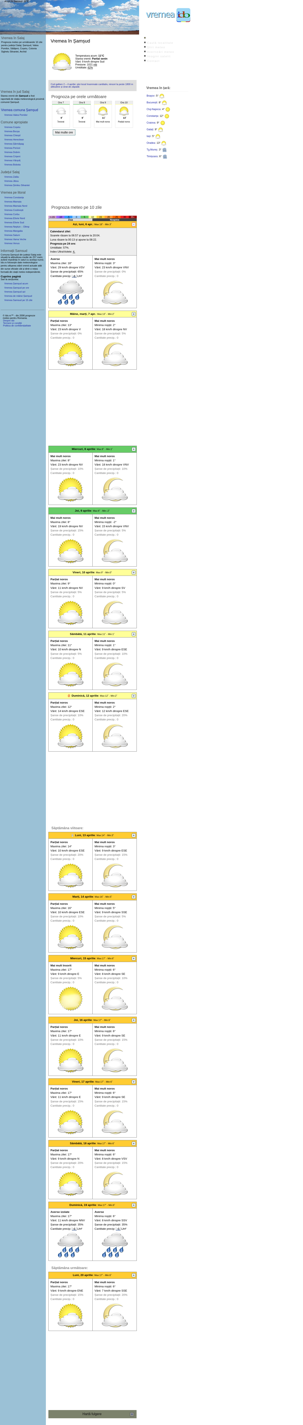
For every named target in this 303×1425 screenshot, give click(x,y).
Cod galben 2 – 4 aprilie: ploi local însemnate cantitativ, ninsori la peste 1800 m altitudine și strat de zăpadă (92, 85)
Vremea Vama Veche (15, 239)
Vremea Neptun (12, 226)
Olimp (26, 226)
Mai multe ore (64, 132)
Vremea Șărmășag (14, 143)
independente (33, 272)
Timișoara (152, 156)
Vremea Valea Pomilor (16, 115)
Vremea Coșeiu (12, 127)
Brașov (150, 95)
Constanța (152, 115)
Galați (150, 129)
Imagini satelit (159, 56)
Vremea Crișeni (12, 156)
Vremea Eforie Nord (14, 218)
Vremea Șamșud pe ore (16, 287)
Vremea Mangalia (13, 231)
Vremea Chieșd (12, 135)
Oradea (151, 142)
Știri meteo (156, 47)
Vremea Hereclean (14, 139)
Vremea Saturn (12, 235)
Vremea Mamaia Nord (15, 206)
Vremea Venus (12, 243)
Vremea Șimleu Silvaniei (17, 185)
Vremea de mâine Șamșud (18, 296)
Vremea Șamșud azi (14, 291)
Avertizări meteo (160, 51)
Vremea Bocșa (12, 131)
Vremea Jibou (11, 181)
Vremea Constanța (14, 197)
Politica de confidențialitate (17, 325)
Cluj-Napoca (154, 109)
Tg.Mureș (152, 149)
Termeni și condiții (12, 323)
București (152, 102)
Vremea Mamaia (12, 201)
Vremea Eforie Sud (14, 222)
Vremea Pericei (12, 148)
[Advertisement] (92, 168)
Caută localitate (160, 42)
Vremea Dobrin (12, 152)
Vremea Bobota (12, 164)
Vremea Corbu (11, 214)
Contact (153, 61)
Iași (149, 136)
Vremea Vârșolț (12, 160)
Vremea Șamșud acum (16, 283)
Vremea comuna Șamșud (19, 110)
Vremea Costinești (13, 210)
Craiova (151, 122)
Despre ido (8, 320)
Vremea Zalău (11, 177)
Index (151, 38)
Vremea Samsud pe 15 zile (18, 300)
